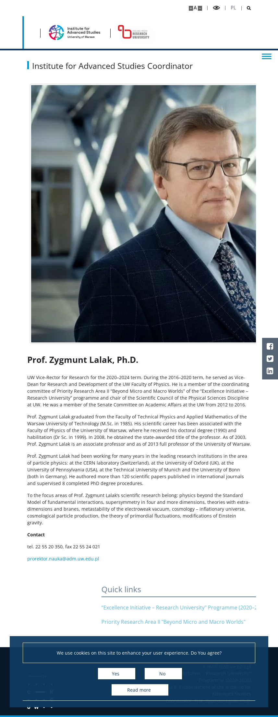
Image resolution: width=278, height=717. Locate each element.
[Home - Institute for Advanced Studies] (75, 32)
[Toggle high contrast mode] (216, 8)
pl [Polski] (233, 7)
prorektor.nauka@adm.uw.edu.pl (63, 559)
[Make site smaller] (200, 8)
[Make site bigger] (191, 8)
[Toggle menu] (267, 56)
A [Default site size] (195, 7)
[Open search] (246, 8)
